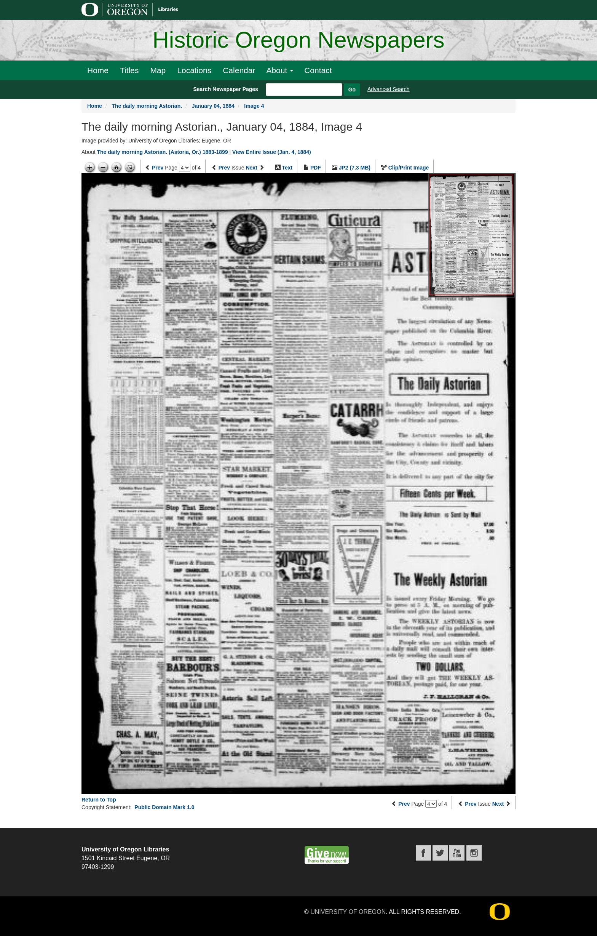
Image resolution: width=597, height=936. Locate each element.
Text (287, 168)
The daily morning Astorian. (147, 106)
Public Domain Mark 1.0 (164, 807)
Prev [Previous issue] (224, 168)
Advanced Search (388, 89)
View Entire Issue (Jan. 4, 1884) (271, 152)
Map (158, 70)
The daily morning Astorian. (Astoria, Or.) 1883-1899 (162, 152)
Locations (194, 70)
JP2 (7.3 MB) (354, 168)
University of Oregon (348, 912)
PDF (315, 168)
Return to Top (98, 800)
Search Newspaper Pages (225, 89)
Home (98, 70)
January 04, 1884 (213, 106)
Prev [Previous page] (157, 168)
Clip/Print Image (408, 168)
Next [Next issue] (251, 168)
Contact (318, 70)
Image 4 (254, 106)
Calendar (239, 70)
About (279, 70)
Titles (129, 70)
